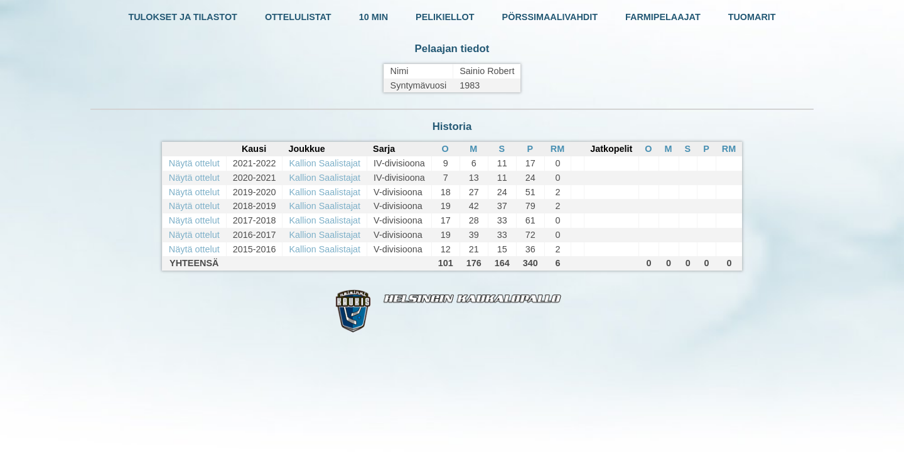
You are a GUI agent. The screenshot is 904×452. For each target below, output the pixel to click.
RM (557, 149)
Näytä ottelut (194, 163)
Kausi (254, 149)
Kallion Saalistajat (324, 163)
